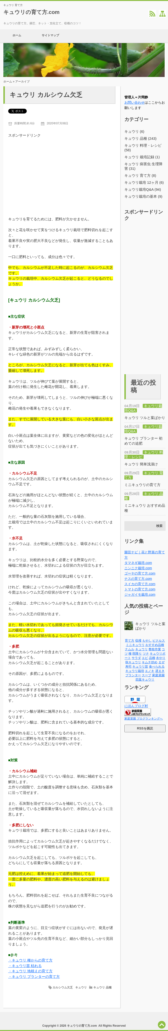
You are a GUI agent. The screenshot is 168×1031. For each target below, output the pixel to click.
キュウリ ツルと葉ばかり (144, 418)
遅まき (160, 671)
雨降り (137, 653)
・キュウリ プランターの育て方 (34, 976)
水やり (160, 658)
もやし (147, 640)
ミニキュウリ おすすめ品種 (144, 507)
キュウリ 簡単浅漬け (141, 464)
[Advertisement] (61, 172)
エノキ (149, 671)
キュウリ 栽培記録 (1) (142, 157)
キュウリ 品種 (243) (140, 138)
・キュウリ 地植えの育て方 (30, 971)
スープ (146, 675)
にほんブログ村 (136, 706)
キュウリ (81, 987)
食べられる (157, 666)
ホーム (17, 36)
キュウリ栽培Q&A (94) (142, 189)
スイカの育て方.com (139, 584)
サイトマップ (50, 36)
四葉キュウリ (144, 679)
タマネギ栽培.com (138, 563)
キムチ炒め (149, 662)
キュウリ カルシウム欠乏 (46, 94)
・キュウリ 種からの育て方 (30, 960)
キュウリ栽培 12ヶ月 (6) (144, 182)
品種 (152, 658)
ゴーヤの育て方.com (139, 573)
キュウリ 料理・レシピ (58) (142, 147)
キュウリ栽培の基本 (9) (143, 196)
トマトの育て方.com (139, 589)
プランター (133, 675)
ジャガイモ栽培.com (139, 594)
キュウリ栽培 (134, 671)
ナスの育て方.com (138, 579)
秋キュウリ (133, 662)
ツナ (146, 653)
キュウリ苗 (140, 666)
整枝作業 (154, 649)
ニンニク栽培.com (138, 568)
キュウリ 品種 (102, 987)
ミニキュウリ (135, 645)
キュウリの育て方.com (31, 12)
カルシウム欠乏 (63, 987)
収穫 (138, 640)
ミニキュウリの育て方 (142, 485)
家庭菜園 (158, 675)
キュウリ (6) (134, 131)
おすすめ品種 (154, 645)
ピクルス (158, 640)
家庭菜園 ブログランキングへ (143, 718)
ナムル (129, 649)
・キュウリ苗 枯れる (25, 966)
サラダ (136, 658)
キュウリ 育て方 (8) (140, 175)
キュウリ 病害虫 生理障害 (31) (143, 166)
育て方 (129, 640)
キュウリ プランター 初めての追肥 (143, 440)
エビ (145, 658)
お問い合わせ (134, 102)
